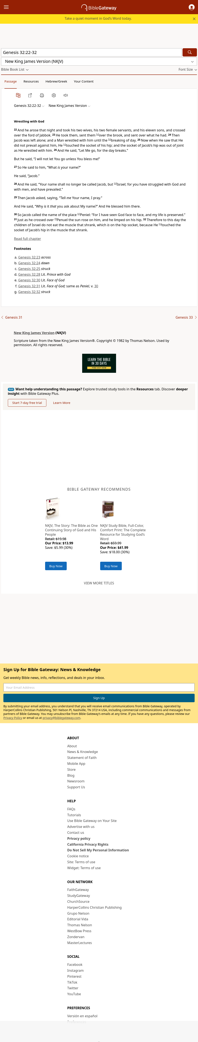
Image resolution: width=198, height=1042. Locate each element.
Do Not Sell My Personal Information (98, 850)
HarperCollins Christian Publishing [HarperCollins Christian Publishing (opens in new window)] (94, 907)
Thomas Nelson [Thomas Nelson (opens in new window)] (79, 925)
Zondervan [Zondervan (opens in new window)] (75, 937)
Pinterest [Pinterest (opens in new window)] (74, 976)
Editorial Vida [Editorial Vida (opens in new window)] (77, 919)
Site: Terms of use (81, 862)
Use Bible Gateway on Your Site (92, 820)
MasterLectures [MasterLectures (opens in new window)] (79, 942)
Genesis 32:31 (29, 286)
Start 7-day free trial (27, 403)
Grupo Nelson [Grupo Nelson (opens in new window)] (78, 913)
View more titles (99, 583)
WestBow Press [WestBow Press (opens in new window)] (79, 931)
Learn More (61, 403)
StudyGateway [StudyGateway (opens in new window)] (78, 895)
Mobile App (76, 763)
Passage (10, 81)
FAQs (71, 809)
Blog (71, 775)
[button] (192, 7)
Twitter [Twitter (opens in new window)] (72, 988)
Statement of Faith (82, 757)
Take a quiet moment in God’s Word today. (98, 18)
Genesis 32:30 (29, 280)
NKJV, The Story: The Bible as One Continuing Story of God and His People (71, 530)
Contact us (75, 832)
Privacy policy (78, 838)
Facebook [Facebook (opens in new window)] (75, 964)
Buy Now (56, 566)
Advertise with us (81, 826)
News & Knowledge (82, 751)
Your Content (84, 81)
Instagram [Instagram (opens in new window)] (75, 970)
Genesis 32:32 (29, 291)
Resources (31, 81)
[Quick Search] (91, 52)
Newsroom (76, 781)
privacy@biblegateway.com (61, 718)
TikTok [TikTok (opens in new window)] (72, 982)
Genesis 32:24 (29, 263)
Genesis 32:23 (29, 257)
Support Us (76, 787)
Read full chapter (27, 238)
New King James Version (34, 332)
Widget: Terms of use (84, 868)
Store (71, 769)
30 (96, 286)
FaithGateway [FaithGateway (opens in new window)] (78, 889)
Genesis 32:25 (29, 268)
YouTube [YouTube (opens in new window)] (74, 994)
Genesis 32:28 (29, 274)
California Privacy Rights (88, 844)
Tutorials (74, 815)
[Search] (190, 52)
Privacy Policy (12, 718)
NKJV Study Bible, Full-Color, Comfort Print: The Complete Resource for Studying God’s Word (123, 532)
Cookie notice (78, 856)
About (72, 746)
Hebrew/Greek (56, 81)
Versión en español (82, 1016)
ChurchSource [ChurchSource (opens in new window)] (78, 901)
